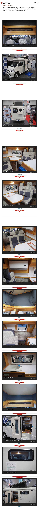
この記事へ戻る (19, 128)
